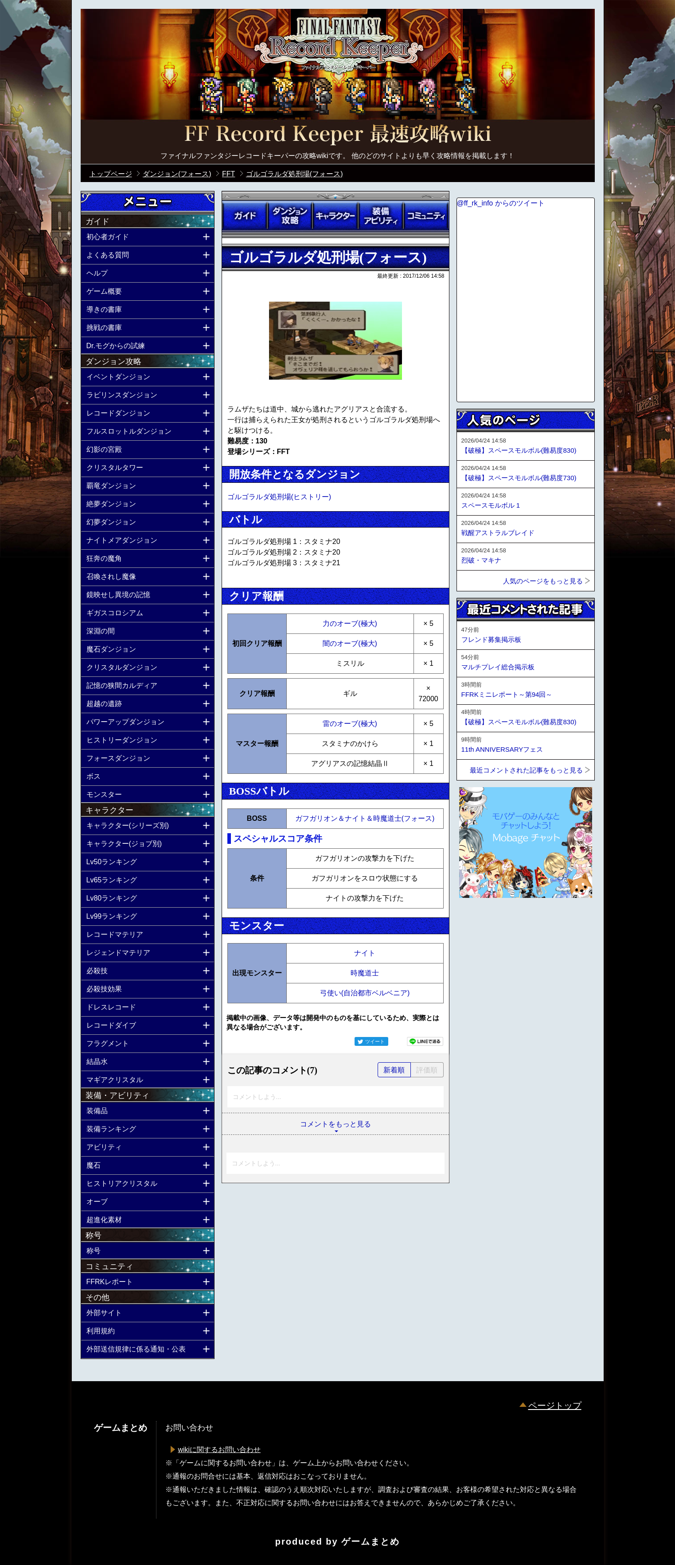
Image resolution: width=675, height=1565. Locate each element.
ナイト (364, 953)
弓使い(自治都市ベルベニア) (365, 993)
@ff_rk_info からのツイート (501, 203)
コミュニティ (426, 216)
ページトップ (554, 1405)
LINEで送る (425, 1041)
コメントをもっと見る (335, 1124)
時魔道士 (365, 973)
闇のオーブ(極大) (350, 643)
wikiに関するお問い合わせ (219, 1449)
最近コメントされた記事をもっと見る (526, 770)
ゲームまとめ (370, 1541)
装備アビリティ (380, 216)
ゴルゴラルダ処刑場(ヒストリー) (279, 497)
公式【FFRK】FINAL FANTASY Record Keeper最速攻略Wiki (338, 135)
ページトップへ (478, 922)
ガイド (244, 216)
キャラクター (335, 216)
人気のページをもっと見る (543, 581)
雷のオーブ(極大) (350, 723)
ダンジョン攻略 (289, 216)
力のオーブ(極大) (350, 623)
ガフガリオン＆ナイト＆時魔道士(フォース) (365, 818)
